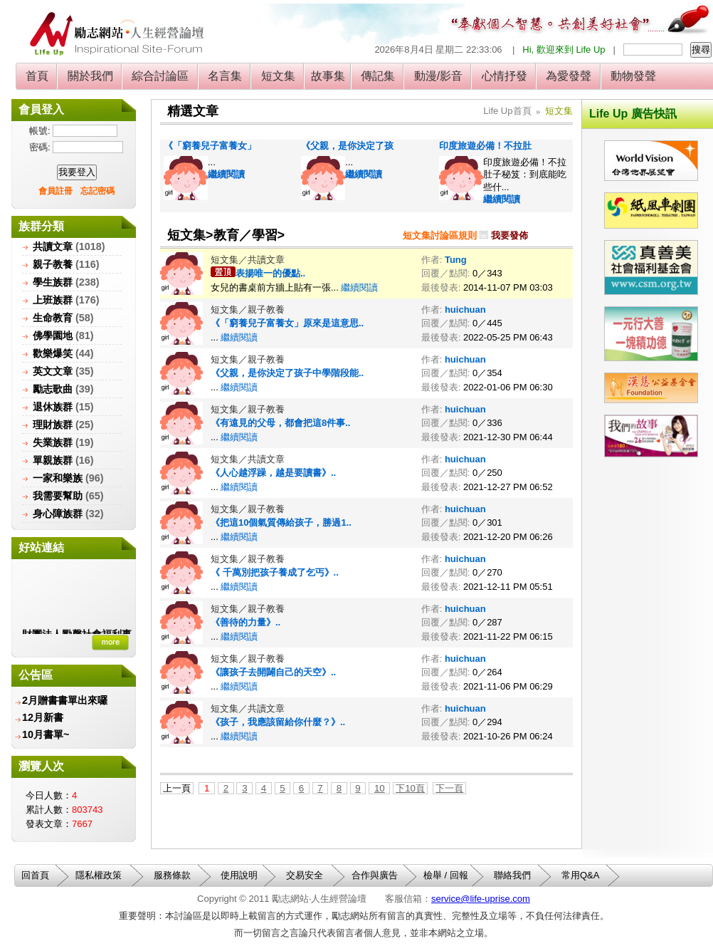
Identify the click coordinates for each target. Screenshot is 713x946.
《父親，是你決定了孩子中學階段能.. (287, 373)
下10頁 (410, 788)
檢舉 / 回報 (445, 875)
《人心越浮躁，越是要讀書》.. (273, 472)
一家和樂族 (58, 478)
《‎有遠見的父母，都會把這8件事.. (280, 422)
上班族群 (53, 300)
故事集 (328, 76)
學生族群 (53, 282)
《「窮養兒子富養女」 (210, 145)
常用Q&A (580, 875)
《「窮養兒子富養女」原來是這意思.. (287, 323)
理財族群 (53, 424)
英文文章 (53, 371)
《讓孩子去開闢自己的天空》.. (273, 672)
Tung (456, 259)
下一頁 (449, 788)
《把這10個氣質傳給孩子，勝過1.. (281, 522)
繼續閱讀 (226, 174)
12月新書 (42, 717)
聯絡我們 (512, 875)
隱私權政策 (98, 875)
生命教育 (53, 317)
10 (379, 788)
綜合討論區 (160, 76)
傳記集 (378, 76)
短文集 (278, 76)
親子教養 (53, 264)
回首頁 (35, 875)
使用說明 (239, 875)
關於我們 (90, 76)
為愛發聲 (569, 76)
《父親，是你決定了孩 (347, 145)
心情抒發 (504, 76)
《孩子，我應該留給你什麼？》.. (278, 722)
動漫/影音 (438, 76)
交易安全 (304, 875)
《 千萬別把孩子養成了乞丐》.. (275, 572)
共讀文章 (53, 246)
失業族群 (53, 442)
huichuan (465, 309)
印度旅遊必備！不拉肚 (485, 145)
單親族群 (53, 460)
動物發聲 (633, 76)
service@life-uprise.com (480, 898)
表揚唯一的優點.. (270, 273)
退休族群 (53, 406)
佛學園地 (53, 335)
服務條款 (172, 875)
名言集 (225, 76)
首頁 (37, 76)
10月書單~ (45, 734)
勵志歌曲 (53, 389)
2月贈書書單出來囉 (64, 700)
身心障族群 (58, 513)
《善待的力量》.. (245, 622)
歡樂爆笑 (53, 353)
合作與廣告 (375, 875)
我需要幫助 (58, 495)
